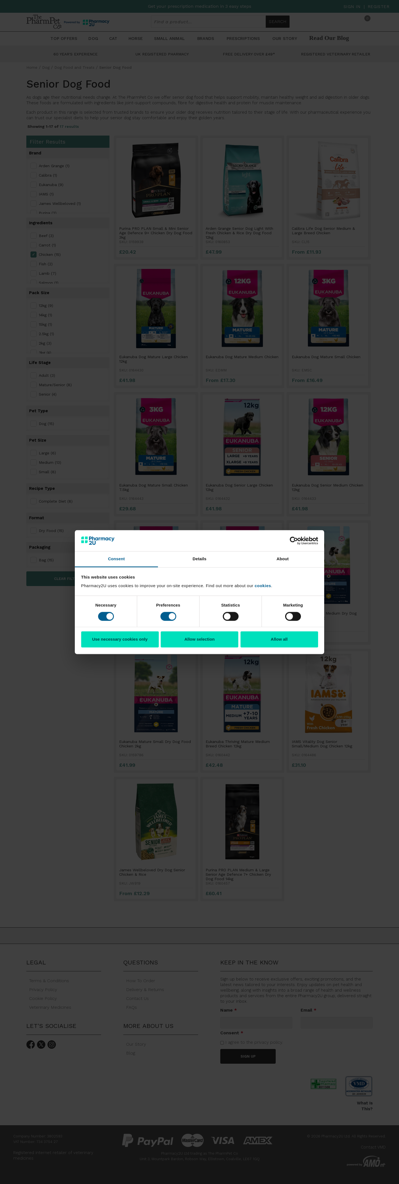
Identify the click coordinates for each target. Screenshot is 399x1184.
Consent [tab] (116, 559)
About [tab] (283, 559)
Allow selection (199, 639)
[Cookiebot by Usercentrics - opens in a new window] (294, 540)
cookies (263, 586)
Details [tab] (199, 559)
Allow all (279, 639)
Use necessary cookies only (119, 639)
